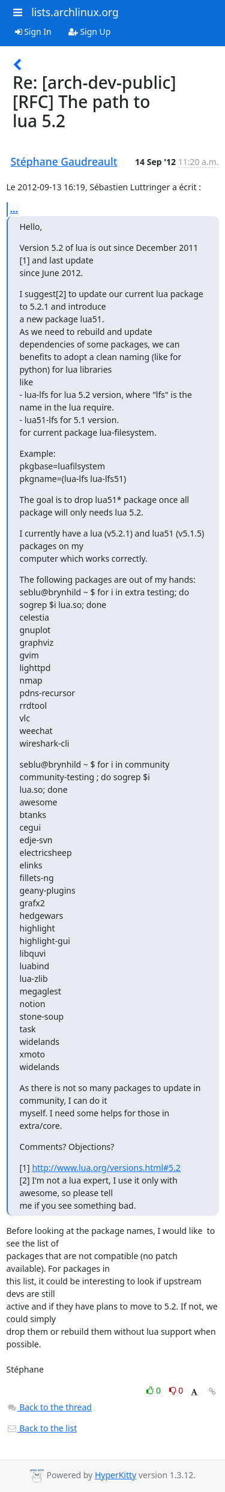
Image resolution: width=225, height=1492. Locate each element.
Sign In (33, 31)
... (14, 208)
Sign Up (89, 31)
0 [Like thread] (154, 1390)
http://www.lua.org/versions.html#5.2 (106, 1167)
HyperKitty (115, 1475)
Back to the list (42, 1428)
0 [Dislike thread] (176, 1390)
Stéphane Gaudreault (64, 161)
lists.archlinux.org (75, 12)
